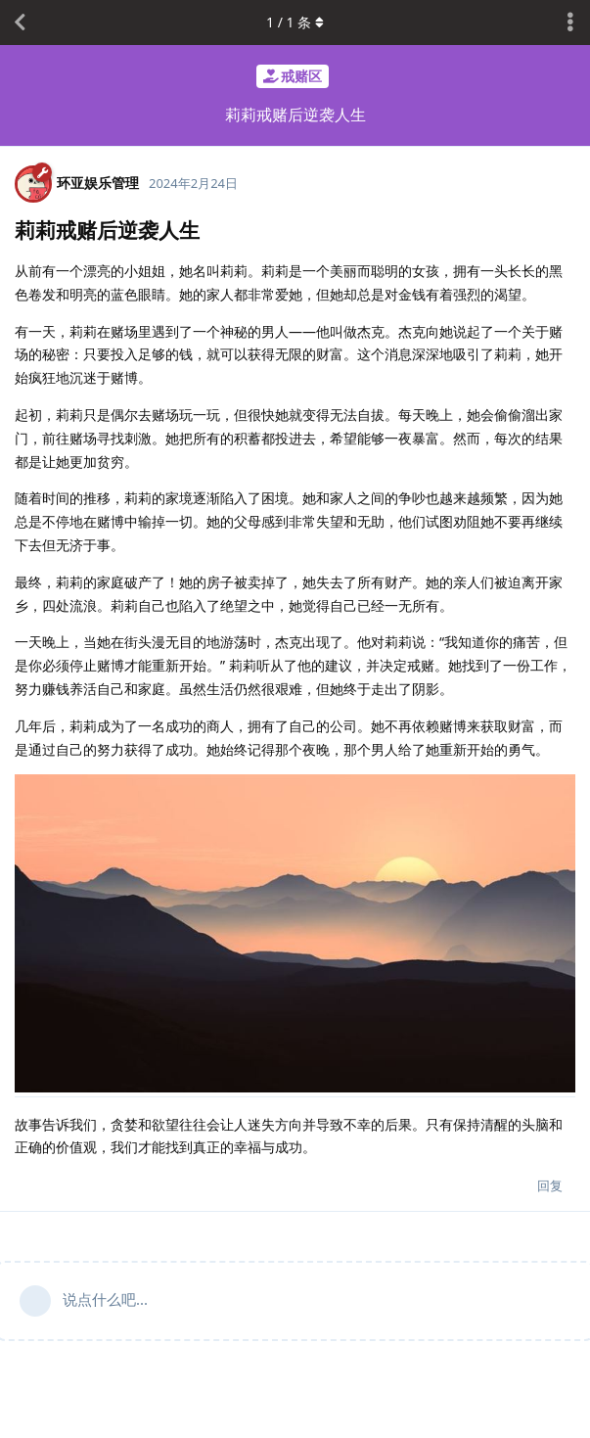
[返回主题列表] (19, 22)
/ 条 (295, 22)
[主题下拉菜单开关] (570, 22)
